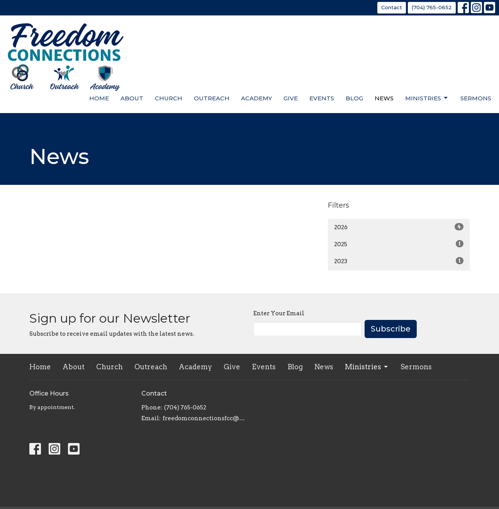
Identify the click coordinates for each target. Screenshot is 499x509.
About (132, 98)
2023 (398, 261)
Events (321, 98)
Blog (354, 98)
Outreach (211, 98)
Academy (256, 98)
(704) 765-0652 (432, 7)
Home (99, 98)
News (384, 98)
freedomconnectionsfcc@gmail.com (204, 418)
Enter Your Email (278, 313)
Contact (391, 7)
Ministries (427, 98)
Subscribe (391, 328)
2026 (398, 227)
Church (168, 98)
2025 (398, 244)
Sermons (475, 98)
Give (290, 98)
